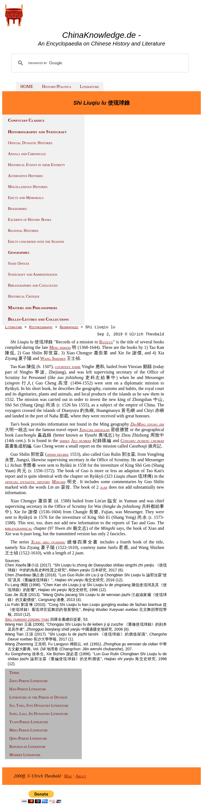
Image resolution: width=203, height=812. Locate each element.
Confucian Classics (26, 120)
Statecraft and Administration (32, 274)
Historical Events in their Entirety (36, 165)
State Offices (18, 263)
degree (58, 454)
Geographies (18, 252)
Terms (14, 673)
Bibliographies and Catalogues (33, 285)
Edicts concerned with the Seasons (36, 242)
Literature (89, 86)
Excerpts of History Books (29, 220)
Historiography (41, 327)
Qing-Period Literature (28, 738)
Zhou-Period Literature (28, 681)
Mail (68, 776)
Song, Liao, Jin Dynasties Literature (38, 714)
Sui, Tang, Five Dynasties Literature (38, 705)
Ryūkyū (106, 342)
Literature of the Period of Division (38, 697)
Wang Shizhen (53, 358)
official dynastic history (27, 481)
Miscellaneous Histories (27, 187)
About (80, 776)
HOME (26, 86)
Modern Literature (24, 755)
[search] (100, 63)
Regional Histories (23, 231)
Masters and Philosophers (32, 307)
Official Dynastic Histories (30, 143)
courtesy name (68, 366)
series (65, 440)
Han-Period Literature (27, 689)
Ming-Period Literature (28, 730)
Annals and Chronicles (27, 154)
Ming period (60, 347)
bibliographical (18, 528)
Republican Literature (27, 747)
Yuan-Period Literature (28, 722)
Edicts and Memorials (26, 198)
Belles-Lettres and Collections (38, 319)
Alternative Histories (25, 176)
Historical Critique (24, 296)
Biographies (17, 209)
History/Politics (56, 86)
